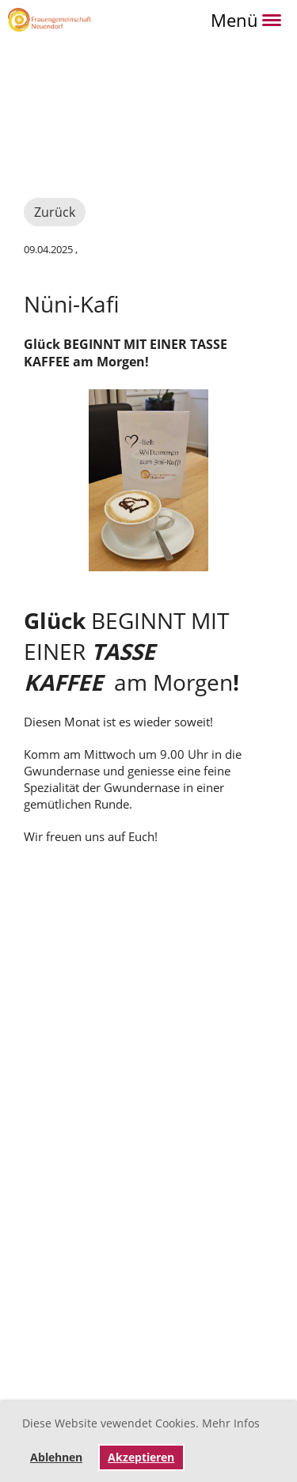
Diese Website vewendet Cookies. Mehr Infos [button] (141, 1423)
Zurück (54, 212)
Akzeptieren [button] (141, 1457)
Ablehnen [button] (56, 1457)
